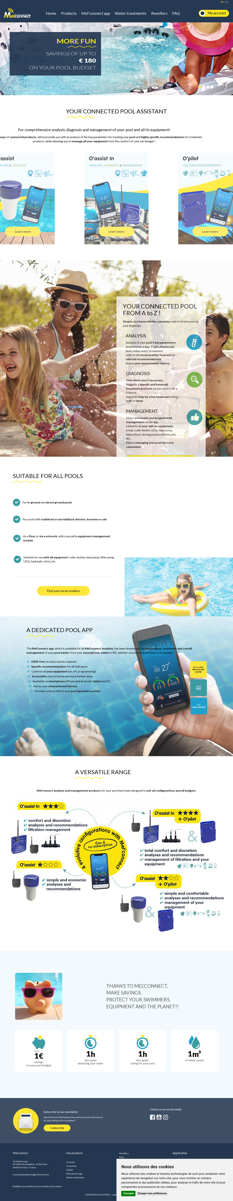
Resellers (159, 13)
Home (51, 13)
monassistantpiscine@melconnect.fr (31, 1174)
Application (180, 1152)
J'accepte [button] (128, 1193)
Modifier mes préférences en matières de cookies (37, 1186)
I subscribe (57, 1127)
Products (69, 13)
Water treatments (130, 13)
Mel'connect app (95, 13)
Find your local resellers (63, 591)
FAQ (176, 13)
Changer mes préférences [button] (152, 1193)
